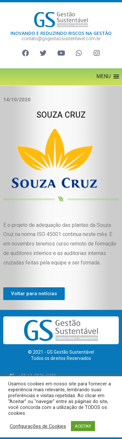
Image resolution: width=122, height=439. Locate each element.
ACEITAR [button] (83, 426)
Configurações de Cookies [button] (38, 426)
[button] (103, 76)
